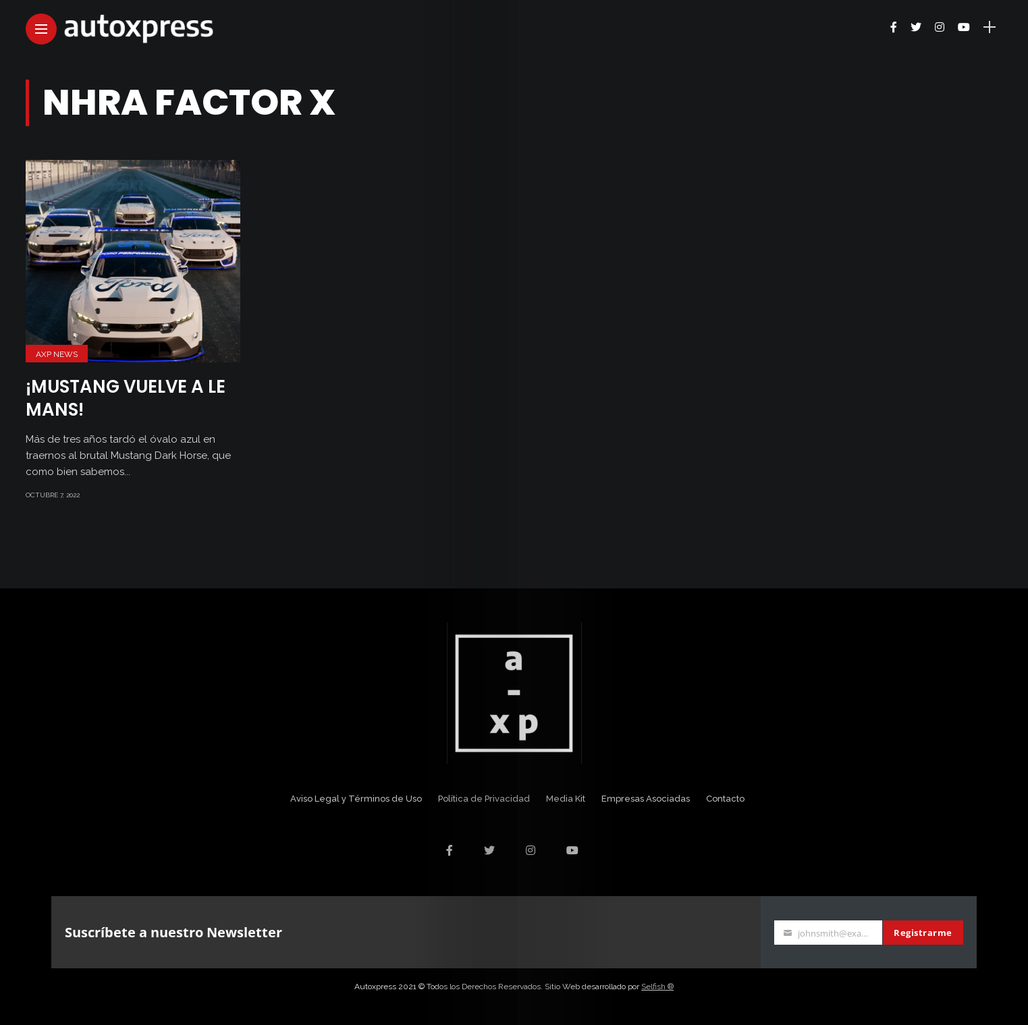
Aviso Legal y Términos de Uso (356, 799)
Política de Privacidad (484, 799)
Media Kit (565, 799)
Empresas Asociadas (645, 799)
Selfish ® (657, 986)
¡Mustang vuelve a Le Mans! (125, 398)
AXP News (57, 354)
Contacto (725, 799)
